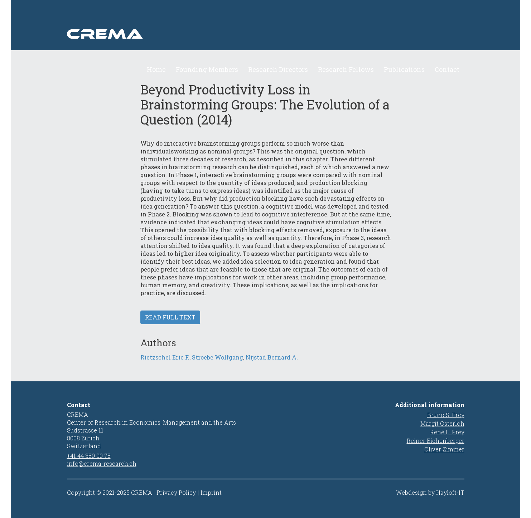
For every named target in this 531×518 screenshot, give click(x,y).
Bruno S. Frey (445, 415)
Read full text (170, 325)
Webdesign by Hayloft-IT (430, 492)
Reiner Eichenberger (435, 440)
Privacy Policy (176, 492)
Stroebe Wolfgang (217, 365)
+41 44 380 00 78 (89, 455)
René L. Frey (447, 432)
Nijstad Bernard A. (272, 365)
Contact (447, 69)
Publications (404, 69)
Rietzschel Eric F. (164, 365)
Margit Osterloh (442, 423)
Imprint (211, 492)
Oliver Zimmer (444, 449)
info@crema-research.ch (101, 463)
